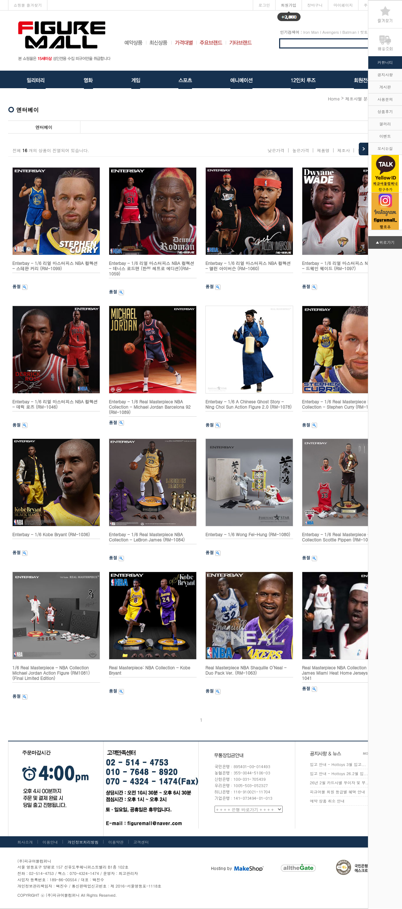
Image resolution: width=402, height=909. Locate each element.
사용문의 (385, 99)
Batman (349, 32)
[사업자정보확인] (154, 873)
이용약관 (116, 842)
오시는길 (385, 148)
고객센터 (141, 842)
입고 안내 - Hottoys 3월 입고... (338, 764)
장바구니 (315, 5)
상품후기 (385, 111)
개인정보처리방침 (83, 842)
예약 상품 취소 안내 (327, 801)
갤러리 (385, 123)
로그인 (264, 5)
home (334, 99)
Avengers (330, 32)
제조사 (343, 150)
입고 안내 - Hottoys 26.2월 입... (339, 773)
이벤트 (385, 136)
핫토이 (366, 32)
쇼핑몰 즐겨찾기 (28, 5)
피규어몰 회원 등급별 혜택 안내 (337, 791)
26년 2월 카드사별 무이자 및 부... (340, 782)
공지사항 (385, 74)
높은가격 (300, 150)
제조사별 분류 (358, 99)
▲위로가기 (385, 242)
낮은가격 (276, 150)
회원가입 (289, 6)
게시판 (385, 87)
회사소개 (25, 842)
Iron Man (311, 32)
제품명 (323, 150)
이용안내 (50, 842)
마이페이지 (343, 5)
